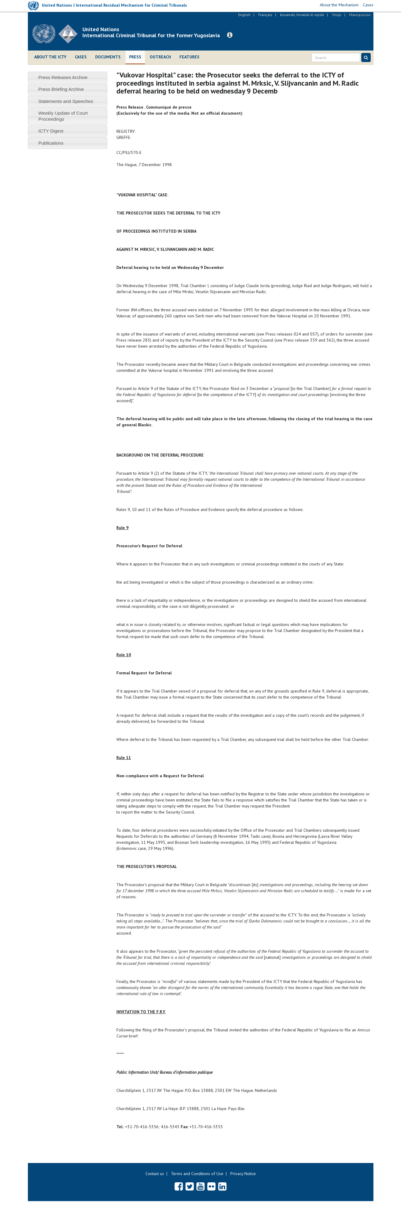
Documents (108, 57)
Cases (81, 57)
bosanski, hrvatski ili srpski (302, 14)
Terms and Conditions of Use (197, 1173)
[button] (229, 35)
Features (189, 57)
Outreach (160, 57)
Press (135, 57)
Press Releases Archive (63, 77)
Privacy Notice (243, 1173)
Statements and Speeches (65, 101)
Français (265, 14)
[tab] (68, 77)
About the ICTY (50, 57)
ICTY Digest (50, 130)
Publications (50, 143)
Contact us (154, 1173)
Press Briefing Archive (61, 89)
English (244, 14)
